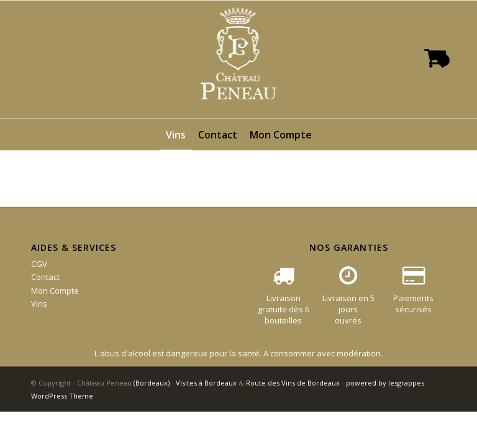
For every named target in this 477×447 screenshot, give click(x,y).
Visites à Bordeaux (206, 382)
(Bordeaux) (152, 382)
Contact (45, 276)
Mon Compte (55, 290)
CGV (39, 263)
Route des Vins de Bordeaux (293, 382)
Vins (39, 303)
